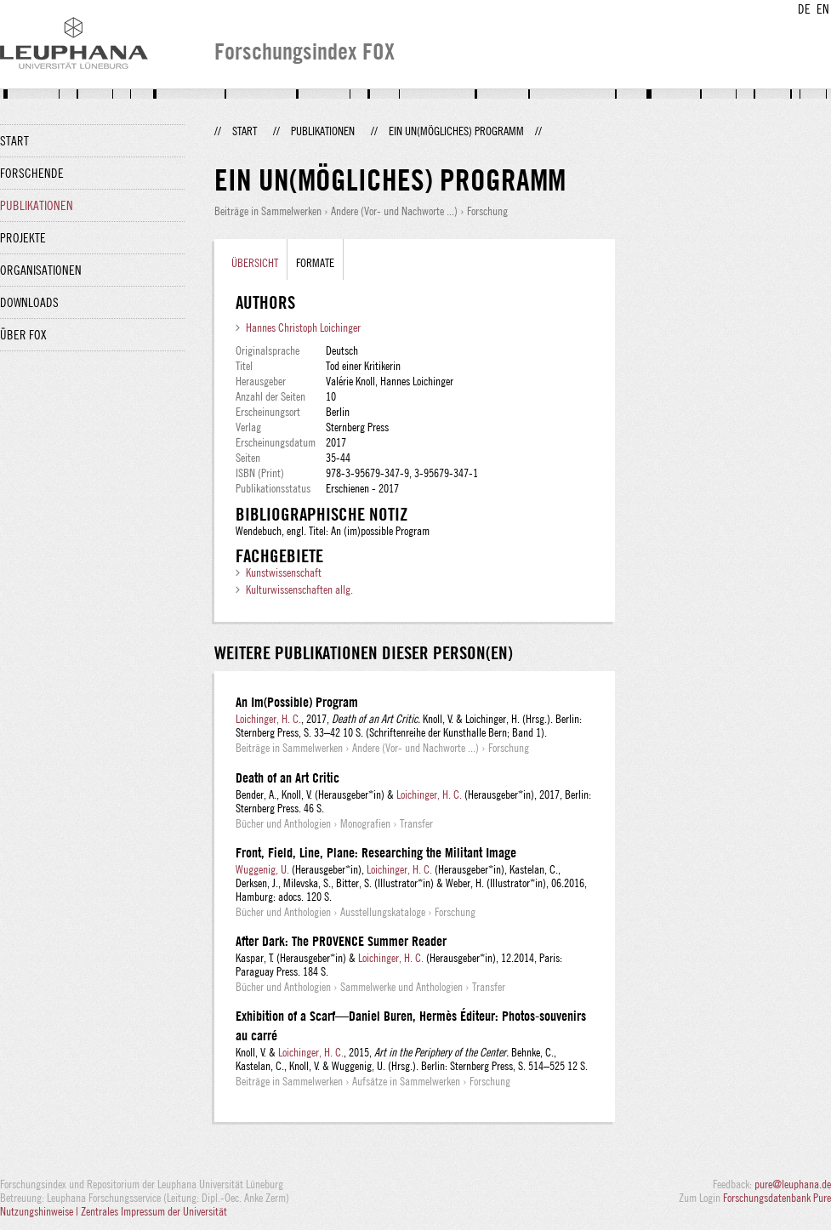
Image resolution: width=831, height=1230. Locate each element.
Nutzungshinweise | (40, 1211)
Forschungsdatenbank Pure (777, 1197)
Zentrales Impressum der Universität (154, 1211)
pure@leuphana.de (792, 1184)
